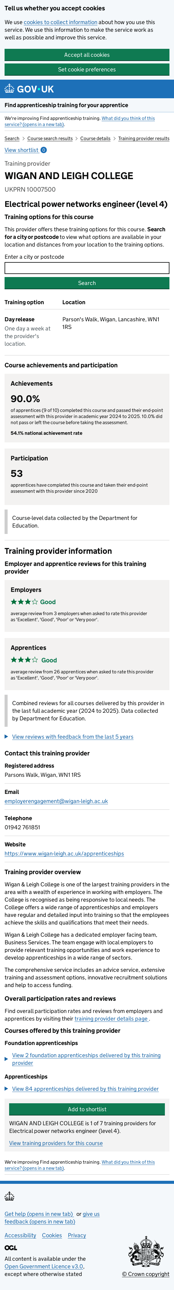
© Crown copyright (145, 1273)
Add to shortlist (87, 1109)
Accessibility (20, 1235)
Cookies (52, 1235)
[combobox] (87, 268)
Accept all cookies (87, 54)
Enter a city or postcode (34, 256)
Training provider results (143, 138)
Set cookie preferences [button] (87, 69)
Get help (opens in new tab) (39, 1213)
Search (12, 138)
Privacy (77, 1235)
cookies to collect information (60, 22)
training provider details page (112, 1018)
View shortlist (26, 149)
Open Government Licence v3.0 (44, 1266)
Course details (95, 138)
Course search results (50, 138)
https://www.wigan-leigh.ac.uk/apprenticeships (64, 853)
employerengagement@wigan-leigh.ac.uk (56, 801)
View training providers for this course (56, 1143)
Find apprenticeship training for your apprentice (66, 105)
